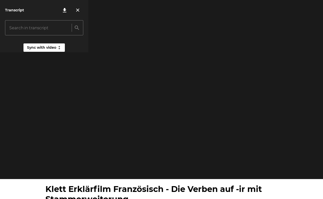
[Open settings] (301, 171)
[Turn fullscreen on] (315, 171)
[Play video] (8, 171)
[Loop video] (288, 171)
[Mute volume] (22, 171)
